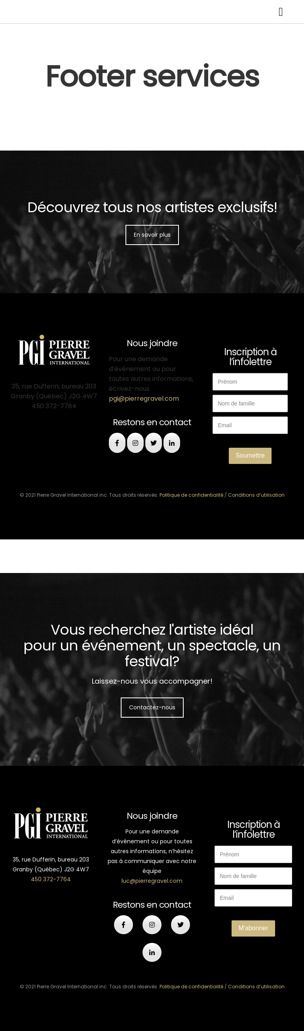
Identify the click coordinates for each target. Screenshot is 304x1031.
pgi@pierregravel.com (144, 398)
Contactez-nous (152, 707)
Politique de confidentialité (191, 495)
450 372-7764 (51, 879)
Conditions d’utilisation (256, 495)
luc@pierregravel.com (152, 881)
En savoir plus (152, 235)
